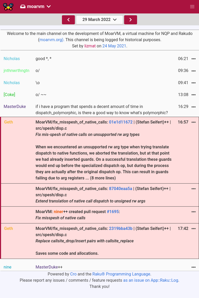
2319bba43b (120, 228)
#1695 (113, 211)
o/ (37, 70)
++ (48, 267)
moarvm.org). (52, 39)
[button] (192, 6)
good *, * (43, 58)
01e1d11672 (121, 122)
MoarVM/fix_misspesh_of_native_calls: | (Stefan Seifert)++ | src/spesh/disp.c (102, 194)
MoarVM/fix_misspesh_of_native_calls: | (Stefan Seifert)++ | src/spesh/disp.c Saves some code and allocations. (103, 241)
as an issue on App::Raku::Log (150, 280)
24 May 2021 (114, 45)
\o (37, 82)
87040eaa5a (120, 188)
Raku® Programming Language (121, 274)
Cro (73, 274)
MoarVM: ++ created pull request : (77, 214)
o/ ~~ (40, 94)
